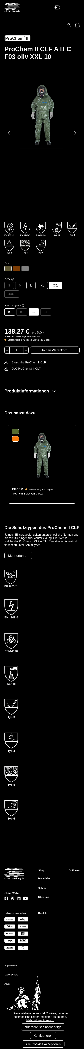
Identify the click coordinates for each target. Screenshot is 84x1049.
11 (45, 311)
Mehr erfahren (18, 556)
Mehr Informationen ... (40, 1020)
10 (34, 311)
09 (21, 311)
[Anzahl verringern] (7, 350)
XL (42, 285)
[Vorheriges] (9, 133)
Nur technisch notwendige (43, 1027)
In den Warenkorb (54, 350)
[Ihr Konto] (68, 25)
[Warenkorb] (76, 25)
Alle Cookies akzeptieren (43, 1044)
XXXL (11, 294)
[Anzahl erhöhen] (25, 350)
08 (9, 311)
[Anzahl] (16, 350)
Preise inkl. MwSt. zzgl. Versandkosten (22, 336)
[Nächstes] (75, 133)
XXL (55, 285)
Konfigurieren (43, 1035)
